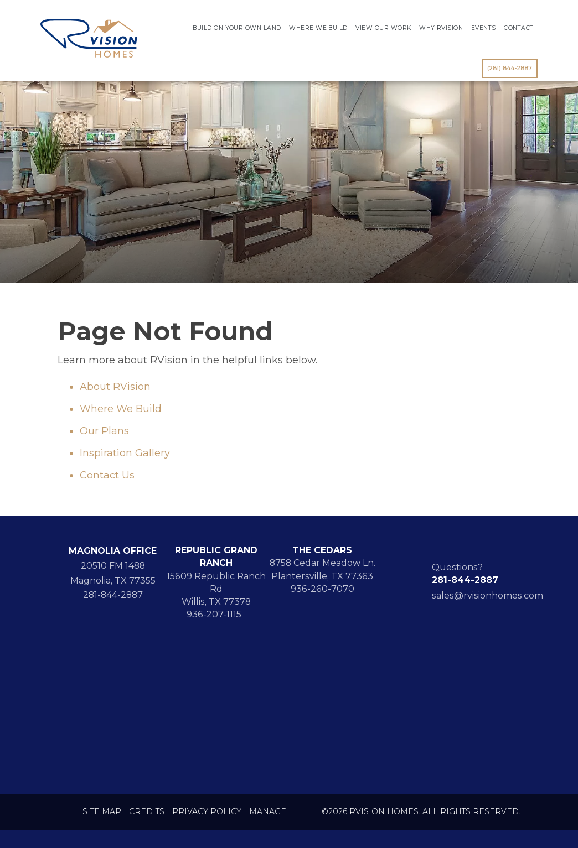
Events (483, 28)
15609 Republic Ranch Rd (216, 582)
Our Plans (104, 431)
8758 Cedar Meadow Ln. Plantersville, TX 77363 (322, 569)
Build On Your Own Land (237, 28)
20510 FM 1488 (113, 565)
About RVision (115, 387)
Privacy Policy (206, 811)
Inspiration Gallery (125, 453)
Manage (267, 811)
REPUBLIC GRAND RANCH (216, 556)
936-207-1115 (216, 614)
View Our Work (383, 28)
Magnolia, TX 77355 (113, 580)
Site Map (101, 811)
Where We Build (318, 28)
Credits (146, 811)
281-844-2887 (113, 595)
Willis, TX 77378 (216, 601)
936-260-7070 (322, 589)
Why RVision (441, 28)
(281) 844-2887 (509, 68)
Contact (518, 28)
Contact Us (107, 475)
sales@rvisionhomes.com (487, 595)
